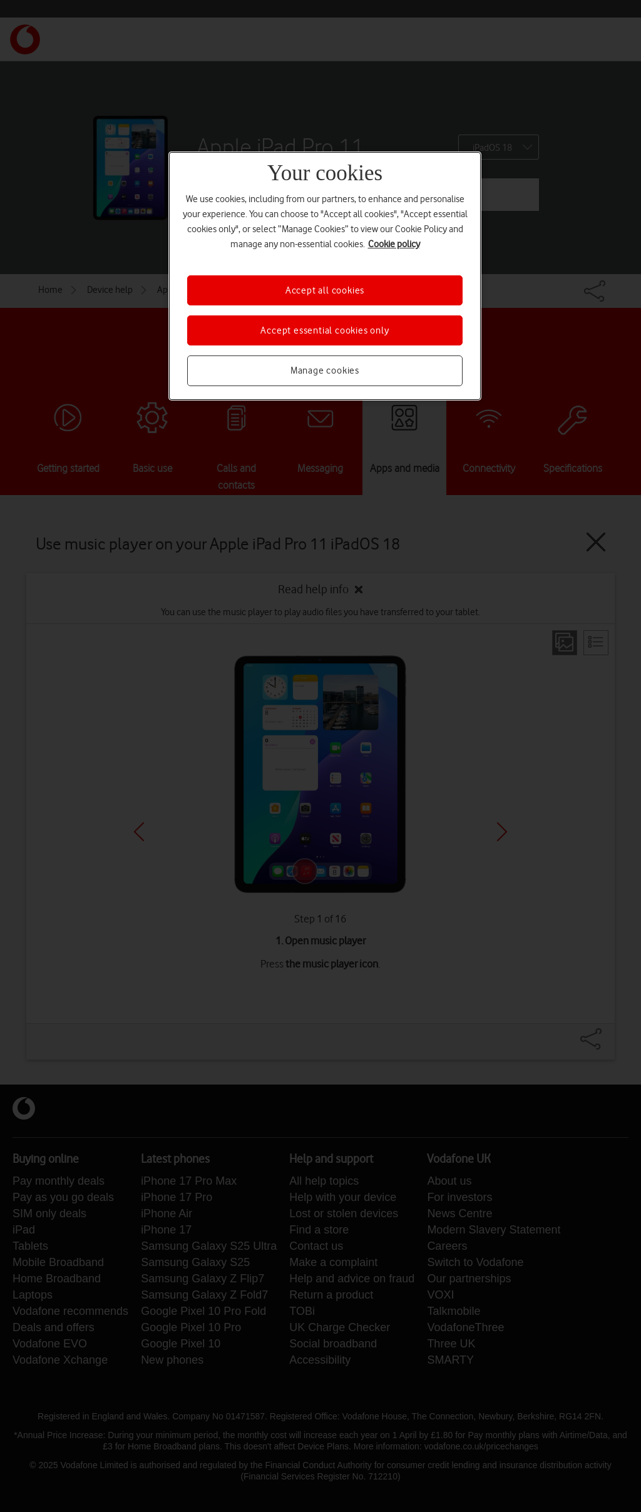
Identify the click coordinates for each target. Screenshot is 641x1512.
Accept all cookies (324, 290)
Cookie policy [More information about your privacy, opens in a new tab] (394, 244)
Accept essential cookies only (324, 330)
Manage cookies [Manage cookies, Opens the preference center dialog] (324, 370)
